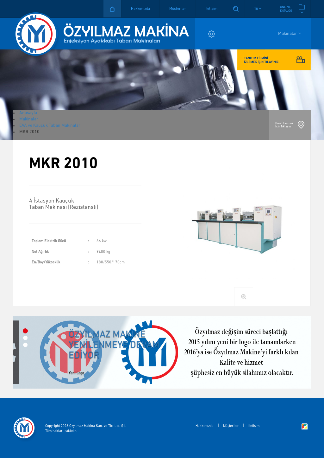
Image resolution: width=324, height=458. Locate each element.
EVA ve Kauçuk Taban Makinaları (50, 125)
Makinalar (289, 33)
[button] (258, 8)
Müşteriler (177, 9)
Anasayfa (112, 8)
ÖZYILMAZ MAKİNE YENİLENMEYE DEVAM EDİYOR (114, 345)
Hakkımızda (140, 9)
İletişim (211, 9)
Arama (236, 8)
